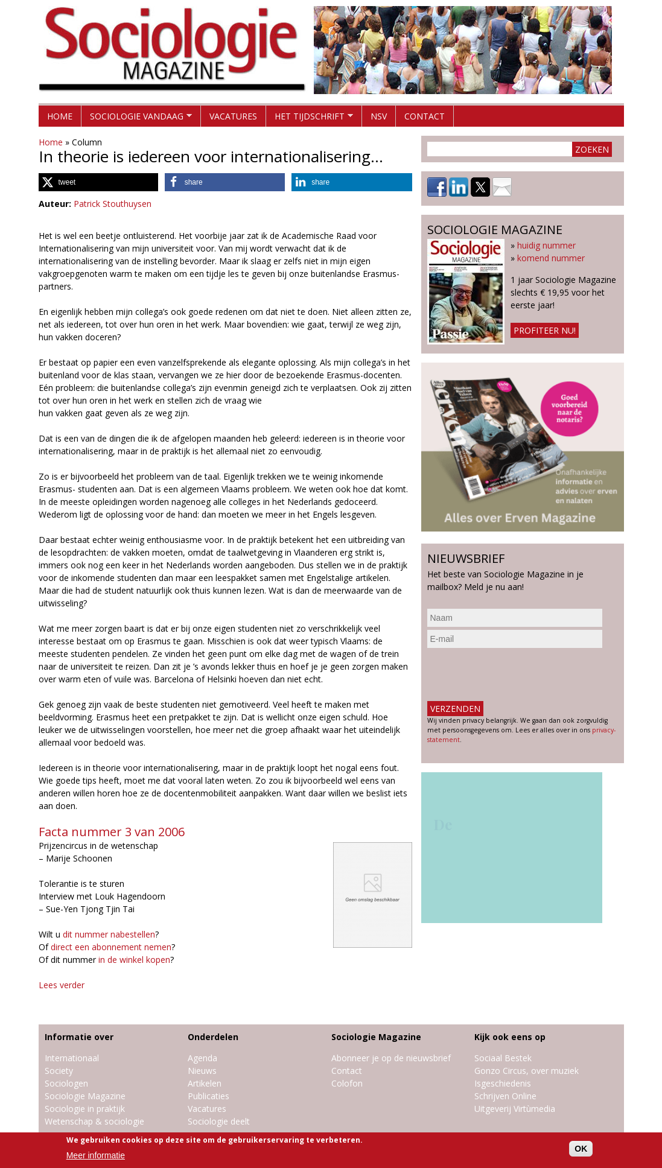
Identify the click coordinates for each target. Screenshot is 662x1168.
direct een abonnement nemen (111, 947)
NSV (379, 116)
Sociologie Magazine (85, 1096)
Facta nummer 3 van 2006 (112, 832)
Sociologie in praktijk (85, 1108)
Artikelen (204, 1083)
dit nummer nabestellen (109, 934)
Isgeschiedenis (502, 1083)
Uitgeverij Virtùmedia (514, 1108)
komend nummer (551, 258)
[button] (98, 182)
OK (580, 1149)
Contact (424, 116)
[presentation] (519, 674)
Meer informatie (95, 1155)
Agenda (202, 1058)
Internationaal (72, 1058)
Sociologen (66, 1083)
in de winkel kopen (134, 959)
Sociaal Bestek (503, 1058)
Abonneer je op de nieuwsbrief (391, 1058)
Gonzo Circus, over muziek (526, 1070)
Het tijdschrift (309, 118)
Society (59, 1070)
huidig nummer (546, 245)
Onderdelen (213, 1037)
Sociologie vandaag (136, 118)
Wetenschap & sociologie (94, 1121)
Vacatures (233, 116)
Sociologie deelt (219, 1121)
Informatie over (79, 1037)
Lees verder (61, 985)
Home (59, 116)
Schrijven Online (505, 1096)
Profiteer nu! (545, 330)
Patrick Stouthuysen (112, 203)
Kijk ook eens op (510, 1037)
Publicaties (208, 1096)
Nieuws (202, 1070)
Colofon (347, 1083)
